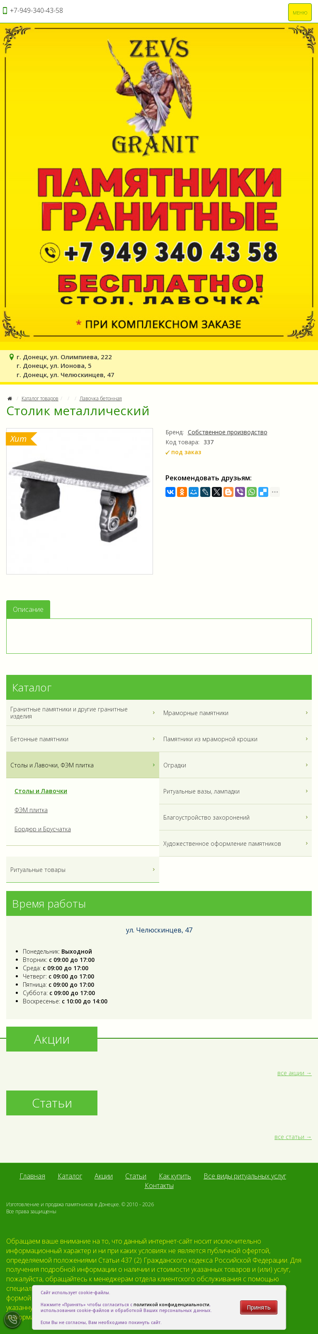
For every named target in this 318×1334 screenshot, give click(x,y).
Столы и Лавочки (41, 791)
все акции (290, 1073)
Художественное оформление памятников (236, 843)
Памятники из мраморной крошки (236, 739)
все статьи (289, 1137)
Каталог (70, 1176)
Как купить (175, 1176)
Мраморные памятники (236, 712)
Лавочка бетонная (101, 398)
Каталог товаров (40, 398)
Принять (259, 1307)
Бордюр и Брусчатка (43, 829)
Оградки (236, 765)
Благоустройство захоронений (236, 817)
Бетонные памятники (83, 739)
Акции (104, 1176)
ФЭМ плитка (31, 810)
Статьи (135, 1176)
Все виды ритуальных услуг (245, 1176)
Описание (28, 609)
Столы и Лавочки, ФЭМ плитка (83, 765)
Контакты (159, 1185)
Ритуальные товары (83, 869)
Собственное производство (227, 432)
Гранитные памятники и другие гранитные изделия (83, 712)
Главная (32, 1176)
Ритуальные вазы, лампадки (236, 791)
